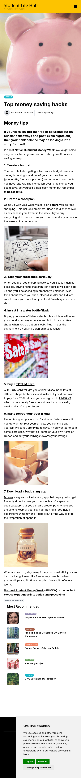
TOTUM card (25, 384)
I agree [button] (29, 761)
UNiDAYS (65, 398)
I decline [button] (42, 761)
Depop (21, 413)
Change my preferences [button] (38, 767)
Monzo (8, 497)
